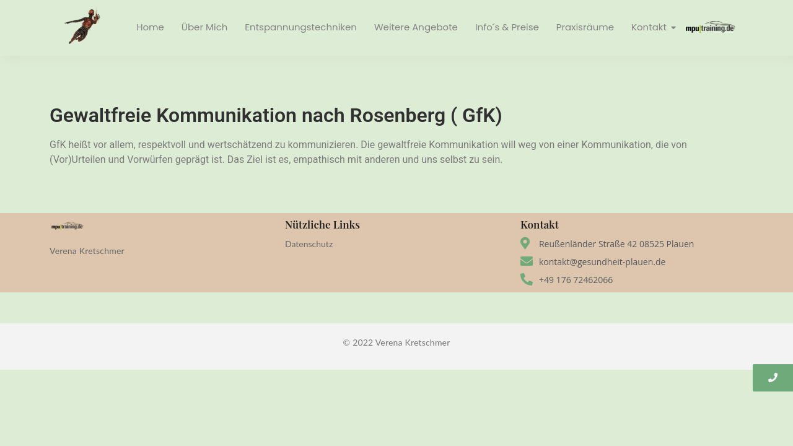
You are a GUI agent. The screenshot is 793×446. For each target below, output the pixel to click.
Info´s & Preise (507, 26)
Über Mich (204, 26)
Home (150, 26)
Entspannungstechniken (301, 26)
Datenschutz (309, 243)
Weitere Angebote (416, 26)
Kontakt (650, 26)
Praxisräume (585, 26)
